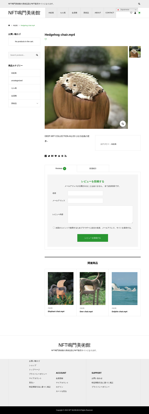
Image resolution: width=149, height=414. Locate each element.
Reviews (61, 168)
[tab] (61, 168)
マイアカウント (35, 378)
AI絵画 (51, 13)
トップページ (34, 370)
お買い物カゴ (34, 361)
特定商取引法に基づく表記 (40, 387)
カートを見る (61, 391)
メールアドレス (58, 201)
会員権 (74, 13)
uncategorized (17, 81)
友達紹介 (93, 168)
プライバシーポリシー (38, 374)
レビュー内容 (57, 214)
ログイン (59, 387)
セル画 (63, 13)
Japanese (123, 9)
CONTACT (110, 13)
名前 (54, 193)
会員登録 (59, 378)
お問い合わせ (97, 378)
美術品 (86, 13)
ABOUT (98, 13)
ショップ (32, 365)
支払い (31, 382)
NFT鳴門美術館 (24, 12)
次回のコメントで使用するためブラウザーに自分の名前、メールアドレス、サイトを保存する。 (94, 228)
